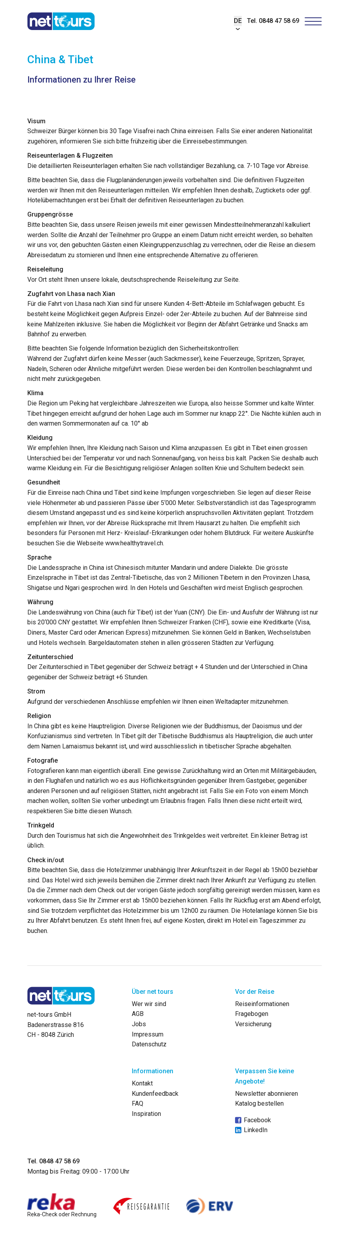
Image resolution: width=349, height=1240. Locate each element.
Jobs (139, 1024)
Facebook (253, 1120)
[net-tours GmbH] (61, 21)
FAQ (137, 1103)
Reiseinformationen (262, 1004)
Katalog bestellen (259, 1103)
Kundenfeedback (155, 1093)
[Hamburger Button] (313, 21)
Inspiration (146, 1114)
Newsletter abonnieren (266, 1093)
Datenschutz (149, 1044)
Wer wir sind (149, 1004)
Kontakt (142, 1083)
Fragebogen (251, 1014)
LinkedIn (251, 1130)
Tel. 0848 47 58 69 (273, 20)
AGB (138, 1014)
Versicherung (253, 1024)
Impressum (147, 1034)
